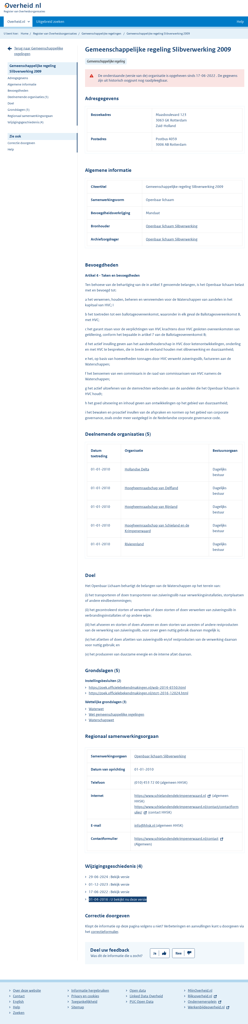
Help (11, 149)
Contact (19, 996)
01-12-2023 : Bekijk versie (109, 884)
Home (24, 33)
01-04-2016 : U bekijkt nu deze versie (118, 899)
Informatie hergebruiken (90, 990)
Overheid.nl (16, 23)
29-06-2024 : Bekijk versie (109, 877)
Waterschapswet (101, 720)
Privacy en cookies (85, 996)
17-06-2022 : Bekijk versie (109, 892)
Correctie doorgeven (21, 143)
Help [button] (240, 21)
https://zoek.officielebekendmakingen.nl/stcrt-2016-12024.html (138, 693)
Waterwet (96, 709)
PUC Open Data (141, 1001)
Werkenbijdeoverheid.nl (206, 1007)
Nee (178, 953)
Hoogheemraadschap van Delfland (151, 488)
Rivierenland (134, 544)
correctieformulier (104, 931)
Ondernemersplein (202, 1001)
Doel (11, 103)
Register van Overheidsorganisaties (55, 33)
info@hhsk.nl (145, 825)
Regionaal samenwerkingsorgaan (30, 116)
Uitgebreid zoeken (50, 21)
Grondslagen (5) (19, 110)
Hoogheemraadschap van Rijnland (151, 506)
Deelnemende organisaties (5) (28, 97)
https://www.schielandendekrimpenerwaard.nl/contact (176, 838)
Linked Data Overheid (146, 996)
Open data (138, 990)
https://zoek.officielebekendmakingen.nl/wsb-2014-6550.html (137, 687)
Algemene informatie (22, 84)
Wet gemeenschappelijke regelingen (116, 714)
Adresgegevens (18, 78)
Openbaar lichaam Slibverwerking (171, 226)
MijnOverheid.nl (200, 990)
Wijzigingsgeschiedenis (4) (26, 122)
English (18, 1001)
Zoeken (18, 1012)
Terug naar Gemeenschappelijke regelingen (38, 51)
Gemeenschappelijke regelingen (101, 33)
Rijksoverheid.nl (200, 996)
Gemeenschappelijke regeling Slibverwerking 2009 (32, 69)
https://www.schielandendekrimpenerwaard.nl (170, 795)
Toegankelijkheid (84, 1001)
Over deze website (27, 990)
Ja (154, 953)
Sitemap (77, 1007)
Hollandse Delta (137, 469)
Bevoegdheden (18, 90)
